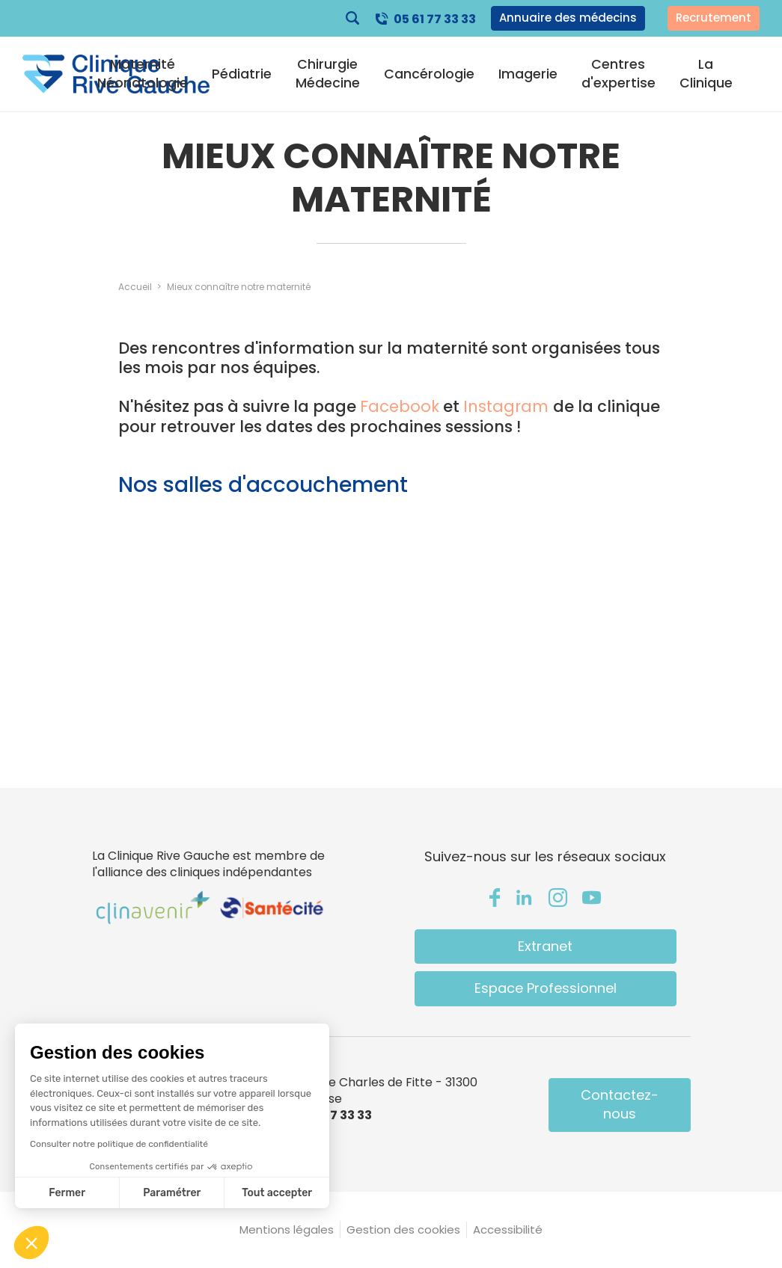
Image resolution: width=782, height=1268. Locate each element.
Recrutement (713, 17)
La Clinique (706, 73)
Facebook (399, 406)
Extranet (545, 946)
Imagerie (528, 74)
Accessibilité (508, 1229)
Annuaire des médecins (568, 17)
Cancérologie (429, 74)
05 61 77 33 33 (435, 19)
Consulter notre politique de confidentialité (119, 1144)
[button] (31, 1243)
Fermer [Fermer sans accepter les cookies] (67, 1193)
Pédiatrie (242, 74)
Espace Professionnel (545, 988)
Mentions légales (286, 1229)
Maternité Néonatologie (142, 73)
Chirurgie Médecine (328, 73)
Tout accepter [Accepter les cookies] (277, 1193)
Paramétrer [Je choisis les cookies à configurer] (172, 1193)
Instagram (508, 406)
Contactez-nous (620, 1104)
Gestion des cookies (403, 1229)
